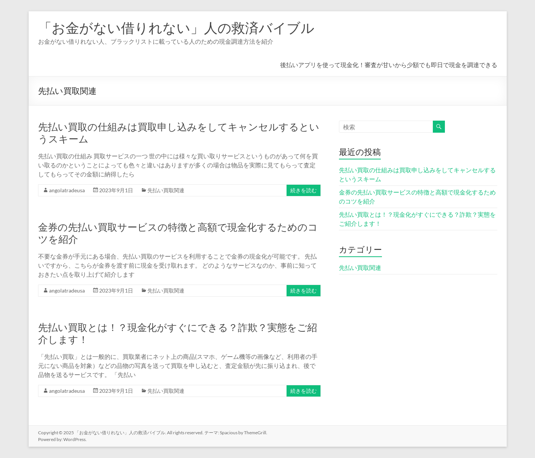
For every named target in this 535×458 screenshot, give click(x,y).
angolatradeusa (67, 190)
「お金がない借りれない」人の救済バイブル (176, 27)
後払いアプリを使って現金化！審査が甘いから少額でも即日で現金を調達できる (388, 64)
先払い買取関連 (165, 190)
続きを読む (303, 190)
